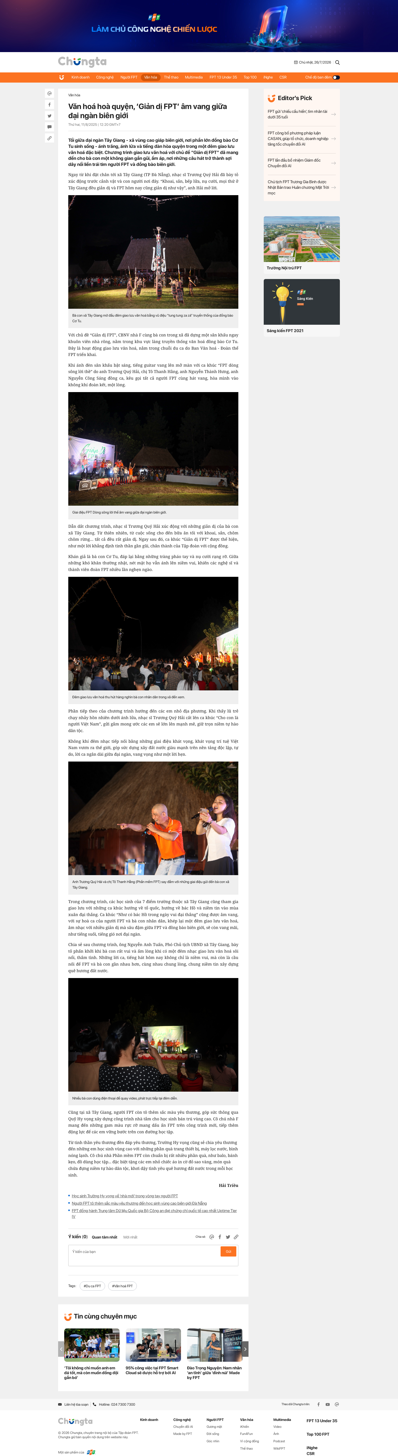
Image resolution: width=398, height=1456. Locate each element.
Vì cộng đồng (249, 1433)
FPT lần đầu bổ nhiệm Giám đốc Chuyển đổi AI (302, 163)
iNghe (275, 77)
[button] (245, 1341)
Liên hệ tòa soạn (73, 1396)
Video (277, 1418)
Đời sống (213, 1426)
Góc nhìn (213, 1433)
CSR (291, 77)
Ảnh (276, 1426)
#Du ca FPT (92, 1278)
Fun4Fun (246, 1426)
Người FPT (131, 77)
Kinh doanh (81, 77)
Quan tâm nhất (104, 1237)
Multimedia (199, 77)
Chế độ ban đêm (322, 77)
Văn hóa (153, 77)
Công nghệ (106, 77)
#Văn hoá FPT (122, 1278)
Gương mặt (214, 1418)
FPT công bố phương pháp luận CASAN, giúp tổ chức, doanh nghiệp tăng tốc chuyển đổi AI (302, 139)
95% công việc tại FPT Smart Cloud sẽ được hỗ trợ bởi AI (152, 1362)
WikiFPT (279, 1440)
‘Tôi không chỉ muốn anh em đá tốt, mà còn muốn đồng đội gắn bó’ (91, 1364)
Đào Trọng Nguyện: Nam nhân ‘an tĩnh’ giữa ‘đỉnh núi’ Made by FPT (214, 1364)
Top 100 (256, 77)
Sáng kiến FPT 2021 (285, 330)
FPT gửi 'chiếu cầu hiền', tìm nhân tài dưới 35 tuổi (302, 114)
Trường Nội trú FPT (284, 268)
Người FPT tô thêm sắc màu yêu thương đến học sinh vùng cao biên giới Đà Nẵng (139, 1203)
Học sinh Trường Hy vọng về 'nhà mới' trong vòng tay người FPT (125, 1196)
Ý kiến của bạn (153, 1251)
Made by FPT (182, 1426)
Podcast (279, 1433)
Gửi (228, 1251)
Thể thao (175, 77)
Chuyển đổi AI (183, 1418)
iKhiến (244, 1418)
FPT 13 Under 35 (229, 77)
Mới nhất (130, 1237)
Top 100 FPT (318, 1426)
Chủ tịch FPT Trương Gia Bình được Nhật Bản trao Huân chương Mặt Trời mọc (302, 187)
